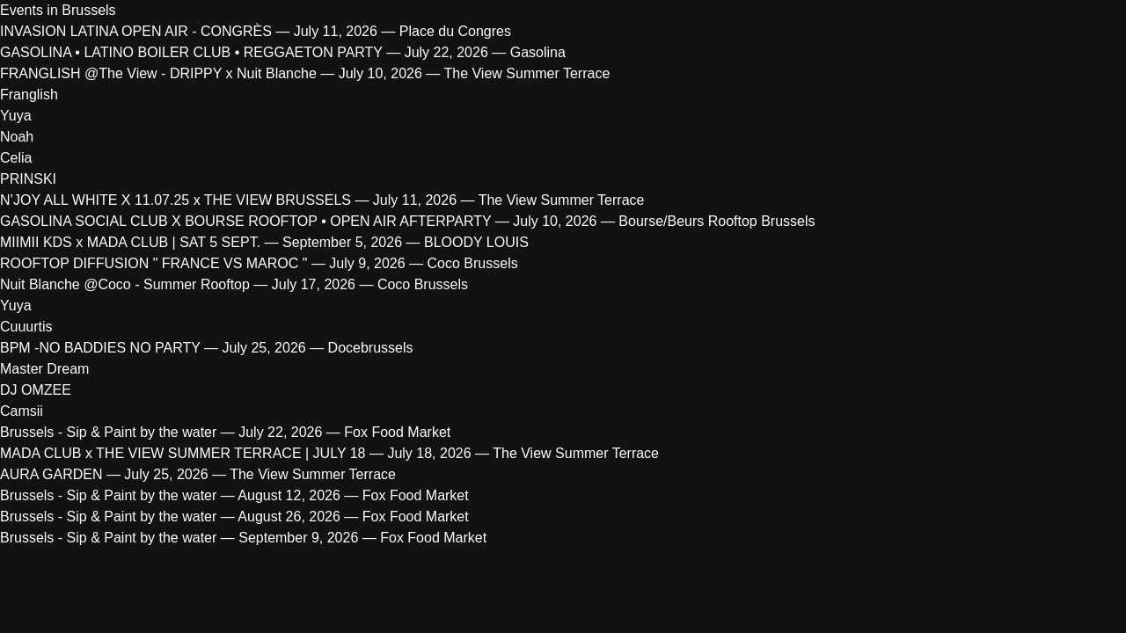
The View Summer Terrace (526, 73)
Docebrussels (370, 347)
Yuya (16, 115)
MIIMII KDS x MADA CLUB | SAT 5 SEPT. (130, 242)
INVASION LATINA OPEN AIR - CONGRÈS (136, 31)
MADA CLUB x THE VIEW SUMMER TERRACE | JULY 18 (183, 453)
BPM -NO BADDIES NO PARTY (102, 347)
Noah (16, 136)
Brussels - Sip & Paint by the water (108, 432)
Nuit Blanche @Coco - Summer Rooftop (125, 284)
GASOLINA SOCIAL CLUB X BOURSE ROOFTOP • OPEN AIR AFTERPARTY (245, 221)
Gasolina (538, 52)
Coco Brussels (473, 263)
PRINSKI (28, 178)
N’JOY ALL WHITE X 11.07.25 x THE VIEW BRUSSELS (175, 200)
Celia (16, 157)
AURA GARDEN (51, 474)
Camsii (21, 411)
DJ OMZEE (35, 389)
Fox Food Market (397, 432)
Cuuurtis (26, 326)
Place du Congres (455, 31)
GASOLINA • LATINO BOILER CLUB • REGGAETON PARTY (191, 52)
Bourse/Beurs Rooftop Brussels (716, 221)
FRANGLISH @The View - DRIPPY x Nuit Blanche (158, 73)
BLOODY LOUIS (476, 242)
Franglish (29, 94)
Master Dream (44, 368)
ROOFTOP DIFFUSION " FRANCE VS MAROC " (155, 263)
